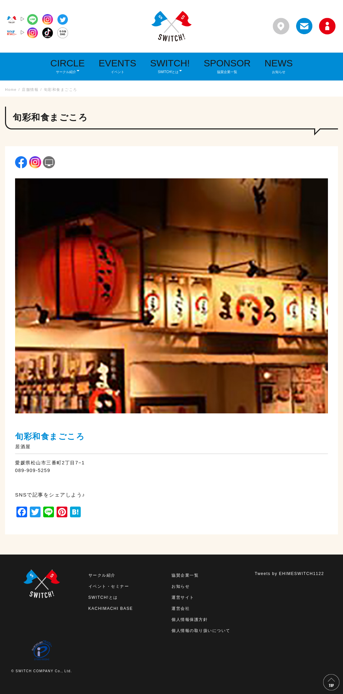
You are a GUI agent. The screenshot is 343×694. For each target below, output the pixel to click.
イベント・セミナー (108, 586)
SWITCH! (170, 66)
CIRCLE (67, 66)
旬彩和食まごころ (50, 436)
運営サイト (183, 597)
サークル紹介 (102, 575)
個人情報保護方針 (190, 619)
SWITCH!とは (103, 597)
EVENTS (117, 66)
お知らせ (181, 586)
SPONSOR (227, 66)
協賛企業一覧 (185, 575)
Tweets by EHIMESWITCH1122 (289, 573)
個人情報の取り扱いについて (201, 630)
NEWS (279, 66)
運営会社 (181, 608)
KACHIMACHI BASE (110, 608)
